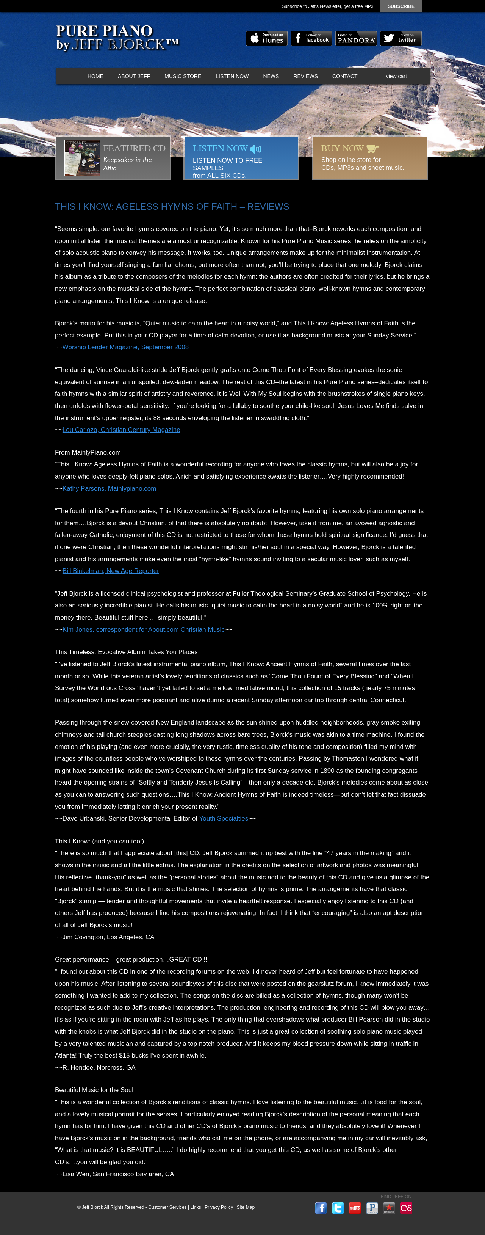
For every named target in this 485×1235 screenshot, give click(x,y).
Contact (345, 76)
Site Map (246, 1207)
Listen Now (232, 76)
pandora (356, 38)
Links (196, 1207)
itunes (267, 38)
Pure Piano (117, 40)
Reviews (305, 76)
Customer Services (167, 1207)
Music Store (182, 76)
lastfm (406, 1208)
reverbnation (389, 1208)
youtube (355, 1208)
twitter (401, 38)
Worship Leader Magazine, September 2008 (126, 347)
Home (95, 76)
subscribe (401, 6)
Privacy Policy (219, 1207)
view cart (396, 76)
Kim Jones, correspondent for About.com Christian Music (144, 629)
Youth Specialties (224, 818)
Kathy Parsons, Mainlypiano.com (109, 488)
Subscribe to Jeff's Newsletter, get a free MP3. (328, 6)
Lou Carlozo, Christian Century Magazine (121, 429)
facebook (311, 38)
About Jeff (134, 76)
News (271, 76)
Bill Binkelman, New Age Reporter (111, 570)
